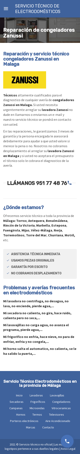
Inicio (19, 395)
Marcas (30, 427)
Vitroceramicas (61, 408)
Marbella (43, 225)
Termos (37, 414)
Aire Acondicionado (57, 421)
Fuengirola (11, 230)
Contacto (48, 427)
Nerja (58, 230)
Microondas (37, 408)
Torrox (21, 220)
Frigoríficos (38, 402)
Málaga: (9, 220)
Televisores (56, 414)
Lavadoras (36, 395)
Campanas (16, 408)
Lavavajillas (57, 395)
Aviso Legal (68, 449)
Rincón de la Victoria (19, 225)
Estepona (58, 225)
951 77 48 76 (51, 183)
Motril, (70, 235)
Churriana (55, 235)
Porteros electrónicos (24, 421)
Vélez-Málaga (41, 230)
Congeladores (61, 402)
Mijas (25, 230)
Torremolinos (14, 235)
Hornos (20, 414)
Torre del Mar (36, 235)
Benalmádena (56, 220)
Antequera (36, 220)
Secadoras (16, 402)
